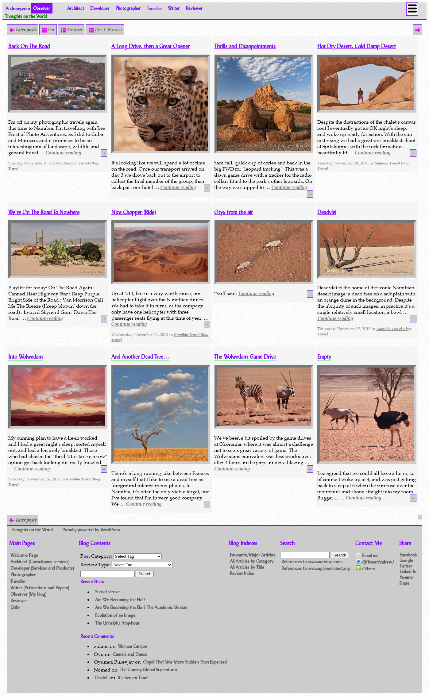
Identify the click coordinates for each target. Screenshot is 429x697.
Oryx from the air (233, 212)
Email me (367, 555)
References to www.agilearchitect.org (315, 568)
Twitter (406, 566)
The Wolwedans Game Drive (245, 356)
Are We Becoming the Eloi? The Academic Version (141, 607)
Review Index (242, 573)
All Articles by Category (251, 561)
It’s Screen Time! (133, 677)
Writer (174, 8)
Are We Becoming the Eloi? (120, 600)
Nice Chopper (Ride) (133, 212)
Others (365, 568)
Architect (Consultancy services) (39, 561)
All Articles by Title (247, 567)
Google (406, 560)
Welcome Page (24, 555)
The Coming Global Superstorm (148, 670)
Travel (13, 168)
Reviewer (194, 8)
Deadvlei (326, 212)
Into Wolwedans (25, 356)
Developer (99, 8)
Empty (324, 356)
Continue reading (63, 152)
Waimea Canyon (132, 646)
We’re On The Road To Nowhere (43, 212)
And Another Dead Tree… (140, 356)
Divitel (101, 677)
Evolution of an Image (115, 615)
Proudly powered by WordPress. (91, 529)
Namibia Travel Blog (81, 163)
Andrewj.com (18, 8)
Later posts (25, 30)
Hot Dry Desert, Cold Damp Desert (356, 46)
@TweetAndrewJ (375, 562)
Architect (75, 8)
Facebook (408, 555)
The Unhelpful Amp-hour (117, 623)
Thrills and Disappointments (245, 46)
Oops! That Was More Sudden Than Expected (185, 662)
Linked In (408, 571)
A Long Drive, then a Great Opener (150, 46)
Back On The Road (29, 46)
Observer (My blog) (28, 594)
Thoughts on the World (32, 529)
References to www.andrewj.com (311, 561)
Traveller (154, 8)
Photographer (128, 8)
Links (15, 607)
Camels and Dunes (130, 654)
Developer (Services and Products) (42, 568)
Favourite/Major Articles (252, 555)
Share (404, 583)
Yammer (407, 577)
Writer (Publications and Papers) (39, 588)
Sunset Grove (107, 592)
